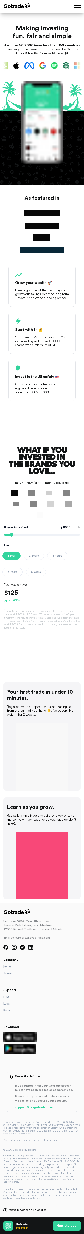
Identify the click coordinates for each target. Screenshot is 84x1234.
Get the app (67, 1225)
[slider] (11, 535)
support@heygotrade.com (34, 1107)
